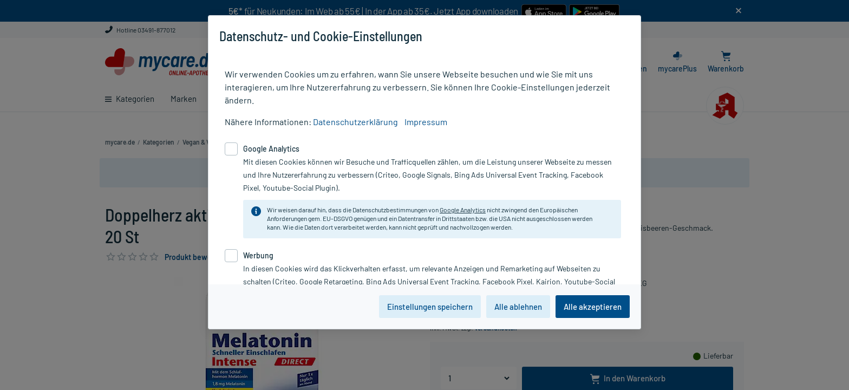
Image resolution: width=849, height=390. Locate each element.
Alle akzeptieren (593, 306)
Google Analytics (463, 209)
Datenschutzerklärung (355, 121)
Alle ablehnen (518, 306)
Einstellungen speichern (430, 306)
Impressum (425, 121)
